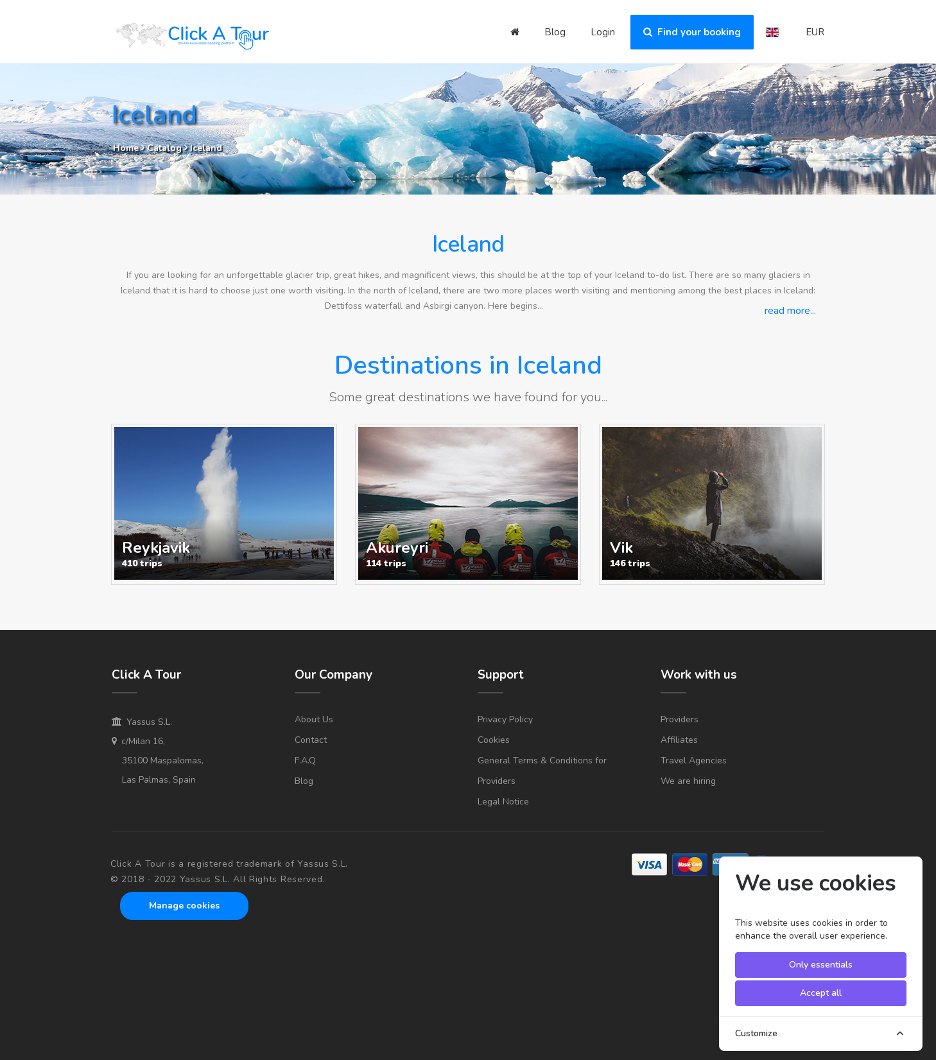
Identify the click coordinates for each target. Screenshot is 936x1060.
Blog (555, 32)
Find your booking (692, 32)
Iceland (206, 148)
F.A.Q (305, 760)
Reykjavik (156, 547)
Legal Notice (503, 801)
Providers (679, 719)
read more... (790, 311)
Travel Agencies (694, 760)
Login (603, 32)
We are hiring (688, 781)
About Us (314, 719)
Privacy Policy (505, 719)
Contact (311, 740)
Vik (621, 547)
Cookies (494, 740)
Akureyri (397, 547)
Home (126, 148)
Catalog (165, 148)
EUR (815, 32)
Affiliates (679, 740)
